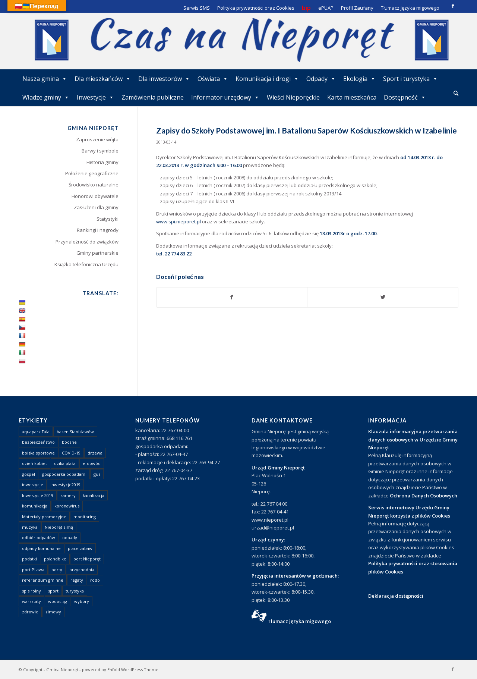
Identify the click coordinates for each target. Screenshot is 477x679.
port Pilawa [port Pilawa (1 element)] (33, 569)
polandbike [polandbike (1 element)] (55, 559)
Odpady (321, 79)
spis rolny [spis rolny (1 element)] (31, 591)
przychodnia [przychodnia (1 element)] (81, 569)
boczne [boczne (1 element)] (69, 442)
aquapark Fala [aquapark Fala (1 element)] (36, 431)
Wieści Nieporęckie (293, 97)
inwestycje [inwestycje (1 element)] (32, 484)
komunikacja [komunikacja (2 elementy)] (34, 506)
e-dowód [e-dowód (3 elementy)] (92, 463)
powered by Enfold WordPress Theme (120, 669)
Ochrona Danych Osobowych (423, 495)
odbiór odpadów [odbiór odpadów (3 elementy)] (38, 537)
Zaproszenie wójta (97, 139)
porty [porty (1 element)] (56, 569)
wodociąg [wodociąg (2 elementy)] (57, 601)
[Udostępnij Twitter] (382, 297)
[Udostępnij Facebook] (232, 297)
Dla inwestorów (164, 79)
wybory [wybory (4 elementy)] (81, 601)
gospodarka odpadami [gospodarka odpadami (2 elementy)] (64, 474)
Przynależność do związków (87, 241)
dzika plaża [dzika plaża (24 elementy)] (65, 463)
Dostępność (405, 97)
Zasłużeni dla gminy (96, 207)
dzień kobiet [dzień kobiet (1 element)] (34, 463)
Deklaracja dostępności (395, 595)
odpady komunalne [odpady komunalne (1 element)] (41, 548)
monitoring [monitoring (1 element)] (84, 516)
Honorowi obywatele (95, 196)
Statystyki (108, 219)
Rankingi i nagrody (98, 230)
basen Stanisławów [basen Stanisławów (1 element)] (75, 431)
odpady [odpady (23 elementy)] (69, 537)
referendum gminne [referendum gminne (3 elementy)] (42, 580)
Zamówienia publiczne (152, 97)
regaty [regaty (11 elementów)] (76, 580)
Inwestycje (95, 97)
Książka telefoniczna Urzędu (86, 264)
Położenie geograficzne (92, 173)
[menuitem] (456, 93)
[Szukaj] (456, 93)
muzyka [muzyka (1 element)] (30, 527)
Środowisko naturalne (94, 184)
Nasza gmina (44, 79)
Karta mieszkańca (351, 97)
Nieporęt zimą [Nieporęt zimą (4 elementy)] (59, 527)
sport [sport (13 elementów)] (53, 591)
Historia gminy (102, 162)
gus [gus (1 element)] (97, 474)
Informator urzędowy (225, 97)
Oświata (213, 79)
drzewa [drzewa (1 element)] (95, 453)
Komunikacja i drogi (267, 79)
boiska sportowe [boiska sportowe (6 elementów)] (38, 453)
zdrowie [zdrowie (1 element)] (30, 611)
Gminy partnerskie (97, 252)
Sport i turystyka (410, 79)
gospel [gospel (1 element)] (28, 474)
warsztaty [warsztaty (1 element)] (31, 601)
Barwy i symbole (100, 150)
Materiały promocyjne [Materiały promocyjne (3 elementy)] (44, 516)
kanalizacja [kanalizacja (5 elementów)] (93, 495)
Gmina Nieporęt (62, 669)
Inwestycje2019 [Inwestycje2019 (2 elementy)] (65, 484)
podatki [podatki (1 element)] (29, 559)
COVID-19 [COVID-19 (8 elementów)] (71, 453)
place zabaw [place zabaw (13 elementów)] (80, 548)
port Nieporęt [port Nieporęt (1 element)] (87, 559)
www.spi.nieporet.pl (178, 221)
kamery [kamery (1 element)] (68, 495)
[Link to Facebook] (452, 5)
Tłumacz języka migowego (299, 621)
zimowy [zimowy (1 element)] (53, 611)
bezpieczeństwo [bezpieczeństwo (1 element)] (38, 442)
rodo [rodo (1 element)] (95, 580)
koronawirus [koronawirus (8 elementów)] (66, 506)
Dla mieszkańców (103, 79)
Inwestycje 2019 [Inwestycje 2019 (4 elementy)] (37, 495)
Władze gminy (45, 97)
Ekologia (359, 79)
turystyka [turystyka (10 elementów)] (75, 591)
